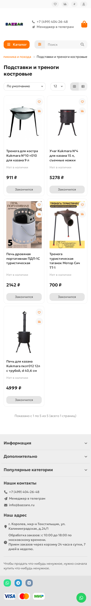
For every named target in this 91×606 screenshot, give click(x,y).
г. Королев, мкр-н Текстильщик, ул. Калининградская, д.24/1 (37, 526)
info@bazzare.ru (21, 505)
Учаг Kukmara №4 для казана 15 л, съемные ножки (64, 155)
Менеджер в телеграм (52, 27)
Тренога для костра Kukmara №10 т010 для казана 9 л (22, 155)
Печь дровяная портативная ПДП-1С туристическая (23, 258)
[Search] (66, 44)
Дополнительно (45, 456)
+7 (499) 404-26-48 (49, 21)
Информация (45, 443)
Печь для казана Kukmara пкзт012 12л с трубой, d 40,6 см (23, 366)
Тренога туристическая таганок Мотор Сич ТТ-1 (65, 261)
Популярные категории (45, 469)
